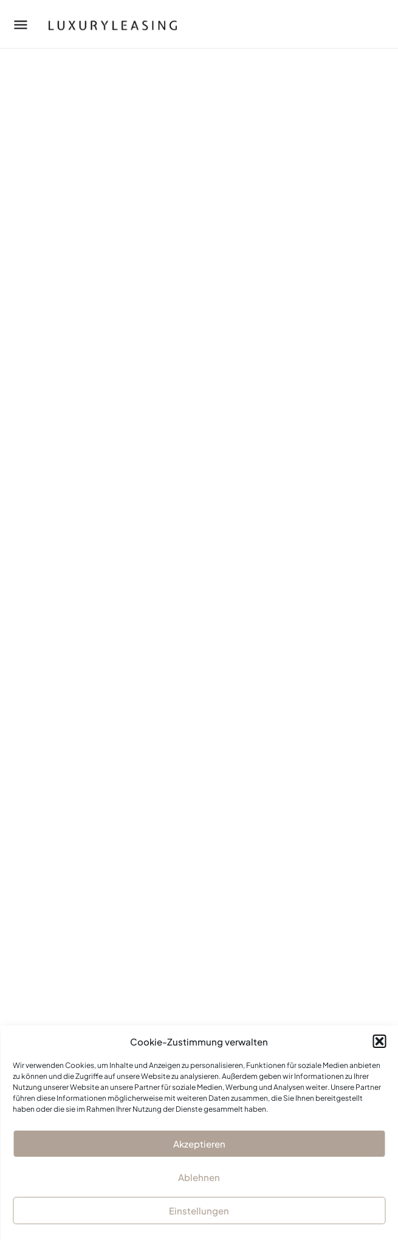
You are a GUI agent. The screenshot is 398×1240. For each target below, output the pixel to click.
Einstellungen (199, 1210)
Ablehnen (199, 1177)
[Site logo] (101, 24)
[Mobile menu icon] (20, 24)
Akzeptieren (199, 1143)
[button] (379, 1041)
